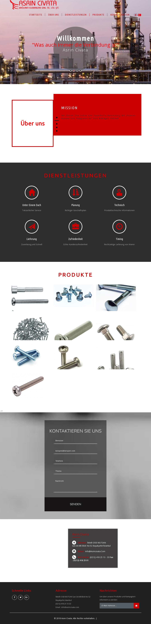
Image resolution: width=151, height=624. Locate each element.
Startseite (35, 14)
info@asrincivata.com (95, 551)
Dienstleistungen (76, 14)
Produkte (98, 14)
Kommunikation (120, 14)
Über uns (53, 14)
